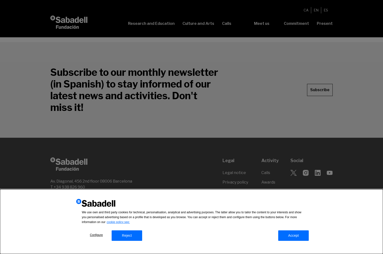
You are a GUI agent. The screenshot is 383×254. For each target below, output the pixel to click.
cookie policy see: (118, 223)
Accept (293, 237)
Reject (127, 237)
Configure (96, 236)
